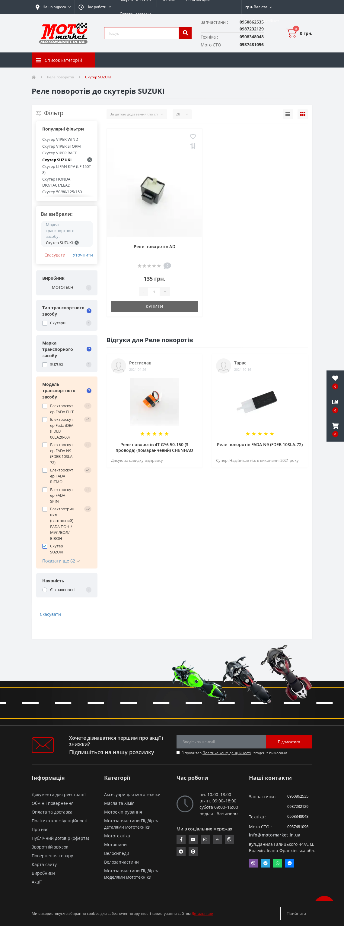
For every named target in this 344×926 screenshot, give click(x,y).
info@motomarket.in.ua (274, 835)
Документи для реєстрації (59, 794)
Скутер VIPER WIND (60, 139)
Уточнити (83, 255)
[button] (95, 7)
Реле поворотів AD (154, 246)
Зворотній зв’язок (50, 847)
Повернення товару (52, 855)
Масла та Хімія (119, 803)
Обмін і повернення (53, 803)
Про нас (40, 829)
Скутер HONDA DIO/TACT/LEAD (56, 182)
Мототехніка (117, 836)
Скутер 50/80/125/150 (62, 191)
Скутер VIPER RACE (59, 153)
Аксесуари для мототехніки (132, 794)
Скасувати (54, 255)
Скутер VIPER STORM (61, 146)
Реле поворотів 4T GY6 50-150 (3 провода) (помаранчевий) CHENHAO (154, 447)
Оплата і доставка (135, 13)
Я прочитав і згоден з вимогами (234, 752)
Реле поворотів (60, 77)
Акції (37, 882)
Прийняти (296, 913)
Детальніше (202, 913)
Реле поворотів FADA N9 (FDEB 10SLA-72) (260, 444)
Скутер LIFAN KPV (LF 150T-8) (67, 169)
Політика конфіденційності (226, 752)
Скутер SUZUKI (67, 159)
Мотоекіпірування (123, 812)
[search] (185, 33)
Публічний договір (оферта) (60, 838)
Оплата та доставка (52, 812)
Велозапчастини (121, 862)
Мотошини (115, 844)
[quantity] (154, 291)
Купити (154, 306)
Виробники (43, 873)
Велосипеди (116, 853)
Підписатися (289, 741)
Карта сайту (44, 864)
